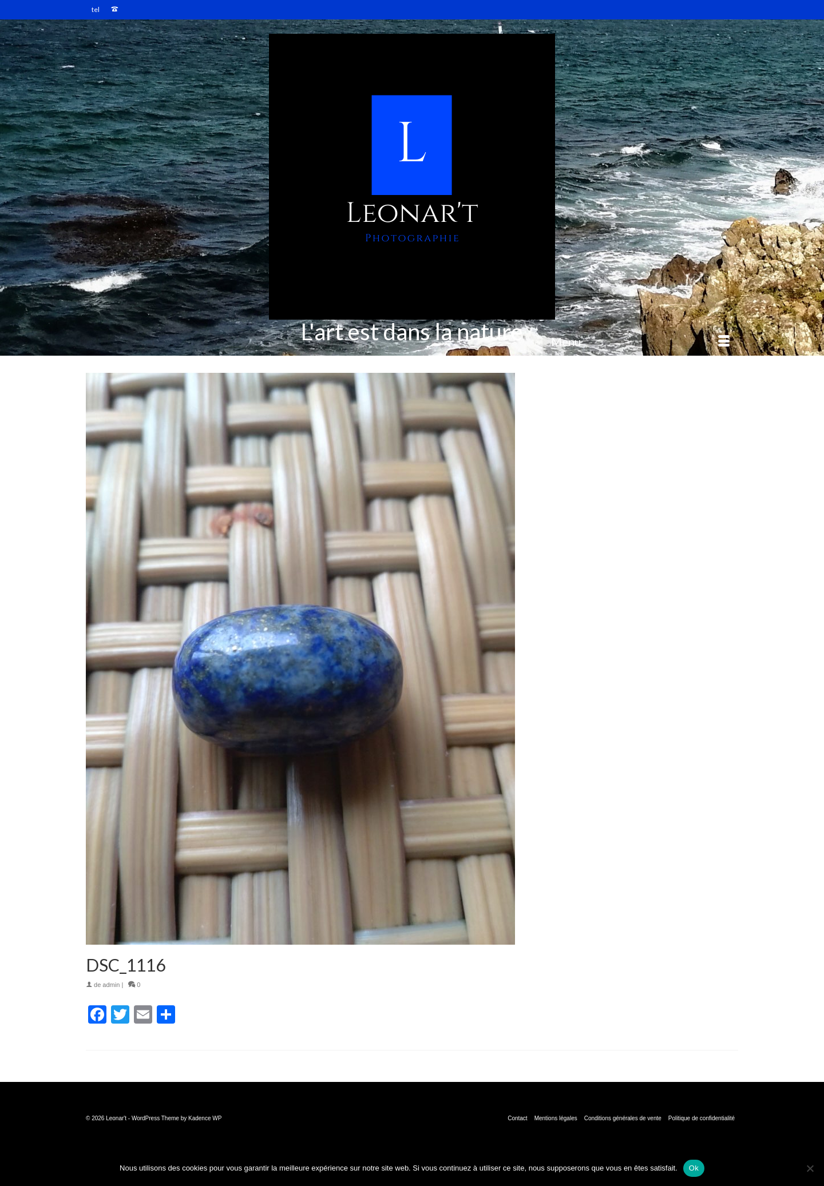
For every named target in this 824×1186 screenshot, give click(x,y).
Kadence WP (204, 1118)
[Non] (809, 1168)
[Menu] (640, 341)
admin (111, 984)
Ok (694, 1168)
